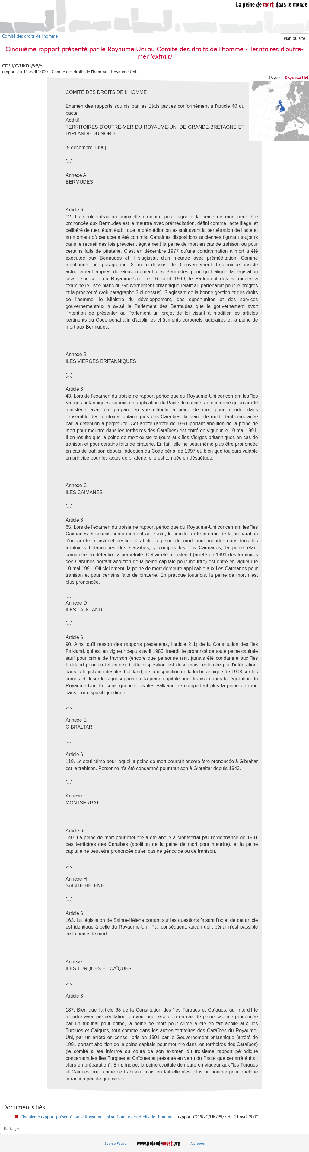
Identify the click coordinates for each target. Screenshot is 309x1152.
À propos (197, 1143)
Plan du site (294, 38)
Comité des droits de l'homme (30, 36)
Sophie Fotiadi (115, 1143)
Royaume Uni (296, 77)
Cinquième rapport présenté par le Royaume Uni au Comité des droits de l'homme (96, 1116)
